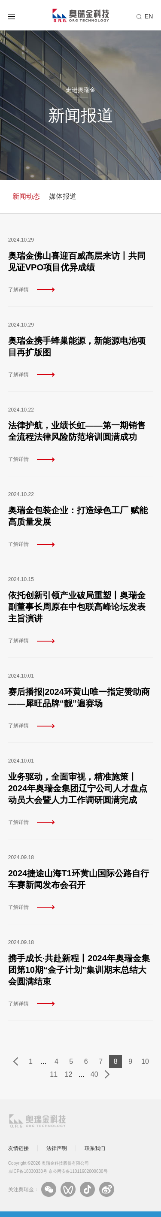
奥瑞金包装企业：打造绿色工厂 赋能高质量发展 (78, 516)
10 (145, 1061)
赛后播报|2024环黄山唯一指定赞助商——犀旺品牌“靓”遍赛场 (79, 697)
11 (54, 1074)
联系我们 (95, 1148)
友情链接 (18, 1148)
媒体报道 (62, 196)
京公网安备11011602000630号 (78, 1171)
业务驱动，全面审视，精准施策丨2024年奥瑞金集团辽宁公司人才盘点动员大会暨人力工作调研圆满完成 (78, 788)
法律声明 (56, 1148)
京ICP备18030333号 (27, 1171)
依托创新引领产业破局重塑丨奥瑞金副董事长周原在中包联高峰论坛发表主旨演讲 (77, 606)
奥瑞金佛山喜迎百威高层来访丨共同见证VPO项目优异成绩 (77, 261)
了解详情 (18, 290)
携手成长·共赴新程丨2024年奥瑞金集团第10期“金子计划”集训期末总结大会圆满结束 (79, 970)
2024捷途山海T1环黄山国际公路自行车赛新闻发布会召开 (78, 879)
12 (69, 1074)
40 (94, 1074)
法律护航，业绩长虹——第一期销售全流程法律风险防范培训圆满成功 (77, 431)
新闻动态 (26, 196)
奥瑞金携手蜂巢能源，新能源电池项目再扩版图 (77, 346)
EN (149, 16)
